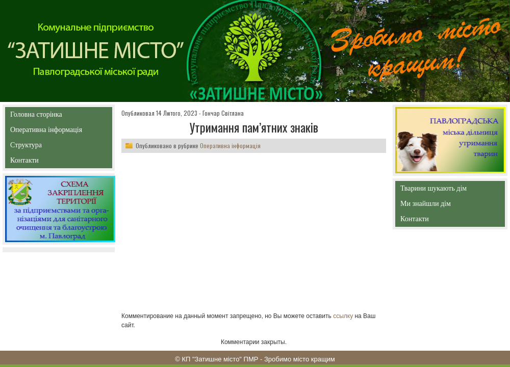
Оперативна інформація (46, 132)
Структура (44, 147)
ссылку (343, 316)
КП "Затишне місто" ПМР (220, 359)
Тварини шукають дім (436, 190)
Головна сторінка (58, 114)
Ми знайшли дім (447, 203)
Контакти (47, 162)
